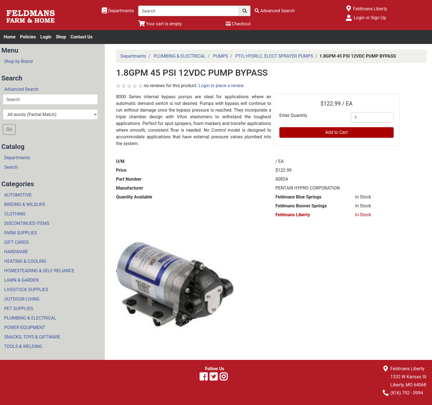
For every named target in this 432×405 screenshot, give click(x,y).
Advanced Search (21, 89)
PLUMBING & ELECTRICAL (30, 318)
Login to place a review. (221, 85)
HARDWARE (16, 251)
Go (9, 129)
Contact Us (82, 37)
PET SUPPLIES (18, 308)
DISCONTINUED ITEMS (26, 223)
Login (45, 37)
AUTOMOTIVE (18, 195)
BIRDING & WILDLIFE (24, 204)
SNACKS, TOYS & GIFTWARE (32, 337)
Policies (28, 37)
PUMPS (220, 56)
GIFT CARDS (16, 242)
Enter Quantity (293, 115)
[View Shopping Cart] (160, 23)
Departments (17, 157)
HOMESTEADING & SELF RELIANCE (39, 270)
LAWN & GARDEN (21, 280)
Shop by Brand (18, 61)
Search (11, 167)
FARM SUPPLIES (20, 232)
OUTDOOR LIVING (21, 299)
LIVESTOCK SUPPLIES (26, 289)
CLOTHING (15, 214)
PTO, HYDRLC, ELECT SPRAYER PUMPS (274, 56)
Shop (61, 37)
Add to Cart (336, 132)
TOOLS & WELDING (23, 346)
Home (10, 37)
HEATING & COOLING (25, 261)
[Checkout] (238, 23)
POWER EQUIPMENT (24, 327)
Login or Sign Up (370, 17)
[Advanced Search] (275, 10)
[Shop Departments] (118, 11)
